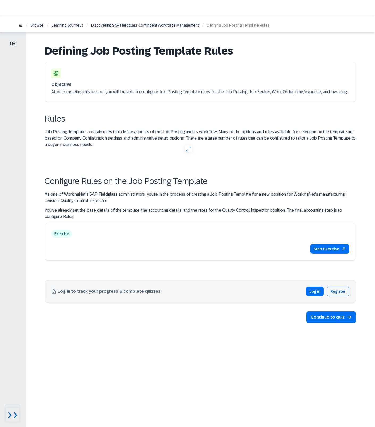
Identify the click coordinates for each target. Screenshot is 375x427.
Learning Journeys (67, 25)
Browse (37, 25)
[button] (329, 249)
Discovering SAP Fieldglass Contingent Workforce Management (145, 25)
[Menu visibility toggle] (12, 415)
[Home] (21, 25)
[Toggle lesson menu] (12, 43)
